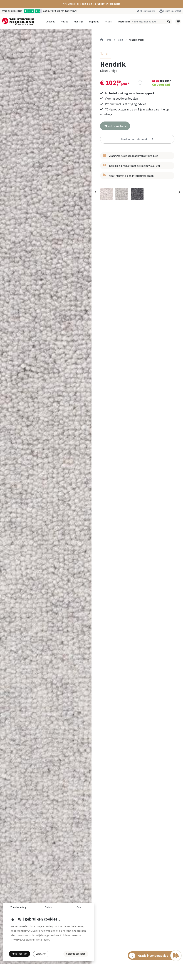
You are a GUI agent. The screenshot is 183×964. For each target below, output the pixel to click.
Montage (78, 21)
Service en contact (172, 10)
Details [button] (48, 907)
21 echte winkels (147, 10)
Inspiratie (94, 21)
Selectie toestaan (75, 953)
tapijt (120, 39)
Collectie (50, 21)
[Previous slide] (95, 192)
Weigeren (41, 953)
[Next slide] (179, 192)
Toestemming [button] (18, 907)
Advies (64, 21)
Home (105, 39)
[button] (91, 4)
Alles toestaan (19, 953)
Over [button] (79, 907)
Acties (108, 21)
